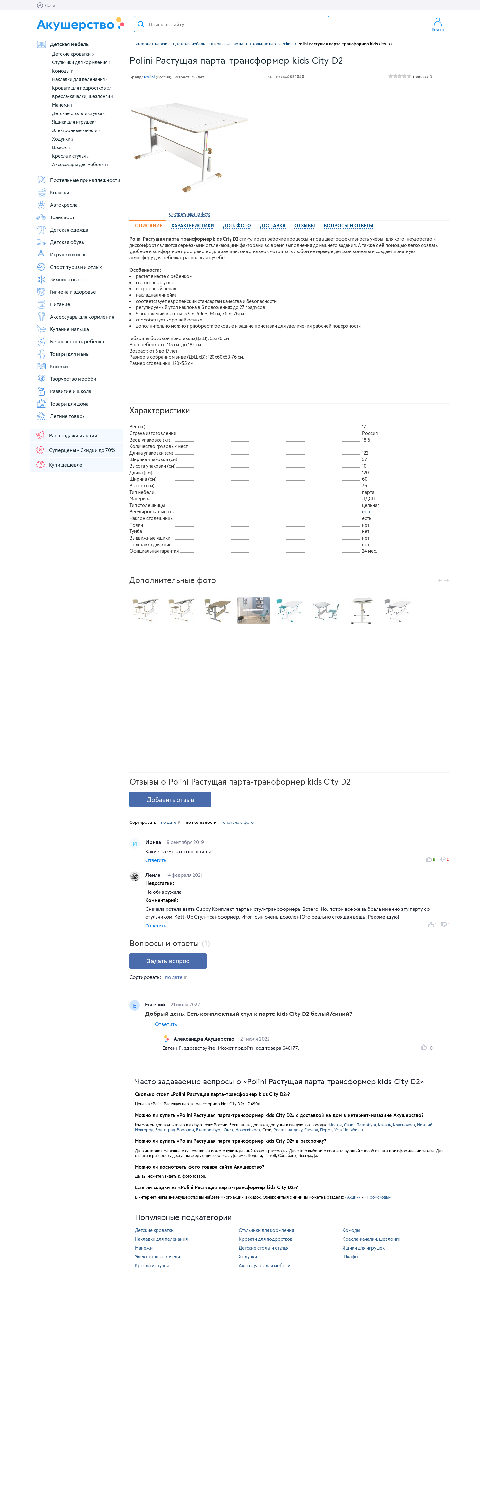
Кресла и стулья (70, 156)
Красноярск (404, 1124)
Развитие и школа (63, 391)
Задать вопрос (168, 961)
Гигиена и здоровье (66, 291)
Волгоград (165, 1129)
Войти (438, 24)
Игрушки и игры (61, 254)
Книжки (52, 366)
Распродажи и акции (66, 435)
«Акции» (352, 1197)
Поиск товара (141, 24)
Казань (384, 1124)
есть (366, 511)
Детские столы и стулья (78, 113)
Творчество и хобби (66, 378)
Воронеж (185, 1129)
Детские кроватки (73, 54)
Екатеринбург (209, 1129)
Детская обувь (60, 242)
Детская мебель (62, 44)
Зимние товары (60, 279)
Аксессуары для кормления (75, 316)
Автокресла (57, 204)
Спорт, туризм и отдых (69, 267)
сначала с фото (238, 822)
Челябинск (353, 1129)
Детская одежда (62, 229)
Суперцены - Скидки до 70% (75, 449)
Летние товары (60, 416)
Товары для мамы (62, 354)
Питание (53, 304)
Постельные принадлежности (78, 180)
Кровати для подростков (81, 88)
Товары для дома (62, 403)
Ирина (153, 842)
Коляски (52, 192)
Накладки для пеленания (80, 79)
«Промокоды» (377, 1197)
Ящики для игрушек (74, 122)
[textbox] (231, 24)
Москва (335, 1124)
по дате (170, 822)
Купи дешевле (58, 464)
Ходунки (62, 139)
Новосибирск (247, 1129)
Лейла (153, 875)
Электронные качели (76, 130)
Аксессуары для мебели (80, 164)
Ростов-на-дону (287, 1129)
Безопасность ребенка (70, 341)
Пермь (326, 1129)
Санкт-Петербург (360, 1124)
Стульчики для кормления (81, 62)
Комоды (62, 71)
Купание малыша (62, 329)
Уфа (338, 1129)
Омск (228, 1129)
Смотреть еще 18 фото (189, 214)
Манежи (62, 105)
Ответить (155, 860)
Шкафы (61, 147)
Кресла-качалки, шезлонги (82, 96)
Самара (311, 1129)
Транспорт (55, 217)
